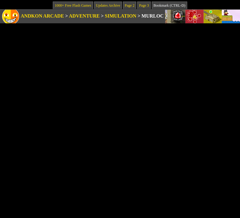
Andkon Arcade (42, 15)
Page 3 (144, 5)
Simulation (121, 15)
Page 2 (129, 5)
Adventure (84, 15)
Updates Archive (108, 5)
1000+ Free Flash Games (73, 5)
